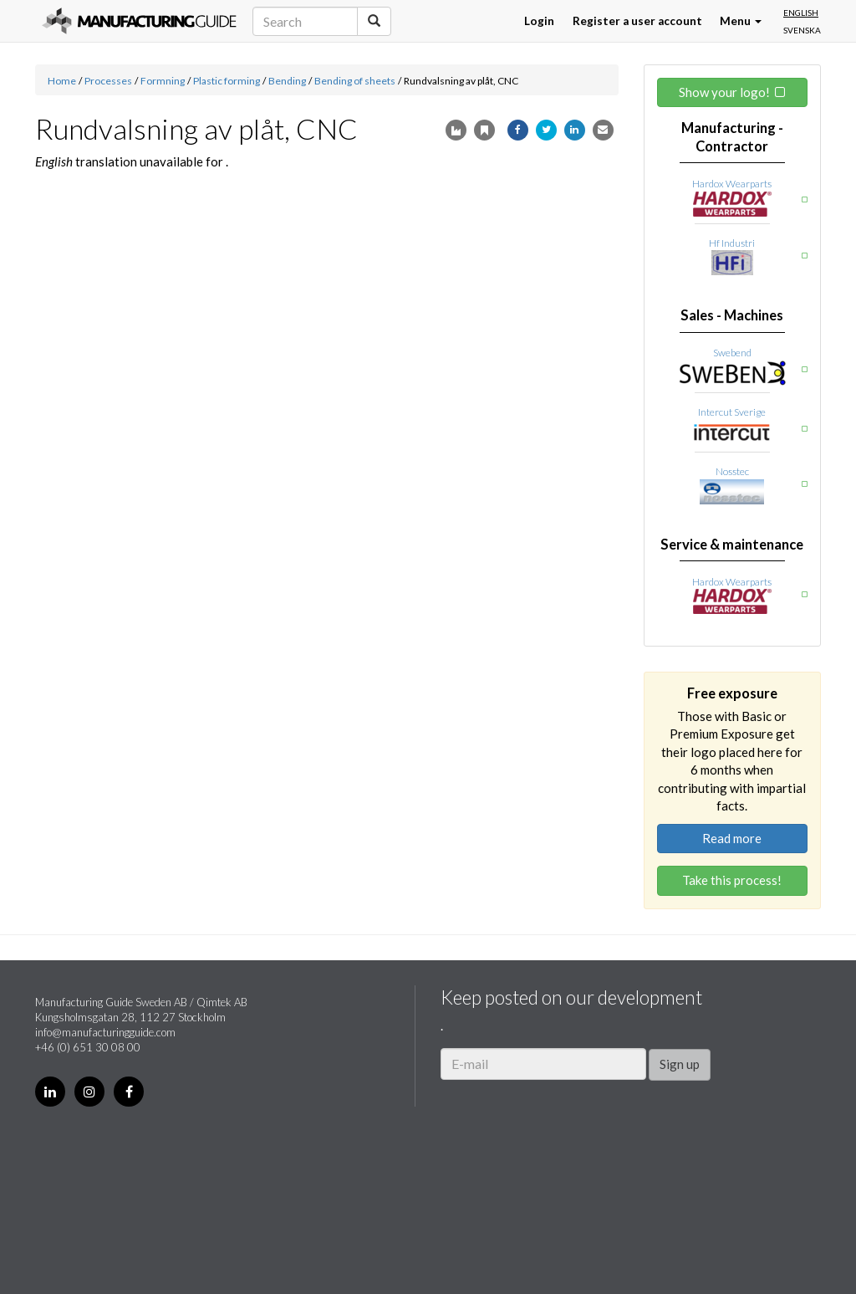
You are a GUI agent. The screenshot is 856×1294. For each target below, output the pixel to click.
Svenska (802, 30)
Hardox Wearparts (732, 183)
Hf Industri (732, 243)
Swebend (732, 352)
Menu (741, 21)
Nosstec (732, 471)
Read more (732, 838)
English (800, 13)
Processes (108, 80)
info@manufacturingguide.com (105, 1032)
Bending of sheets (354, 80)
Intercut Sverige (732, 412)
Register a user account (637, 21)
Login (539, 21)
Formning (162, 80)
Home (62, 80)
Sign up (680, 1064)
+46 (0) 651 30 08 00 (87, 1047)
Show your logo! (724, 92)
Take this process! (732, 879)
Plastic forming (226, 80)
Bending (287, 80)
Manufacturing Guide (139, 21)
